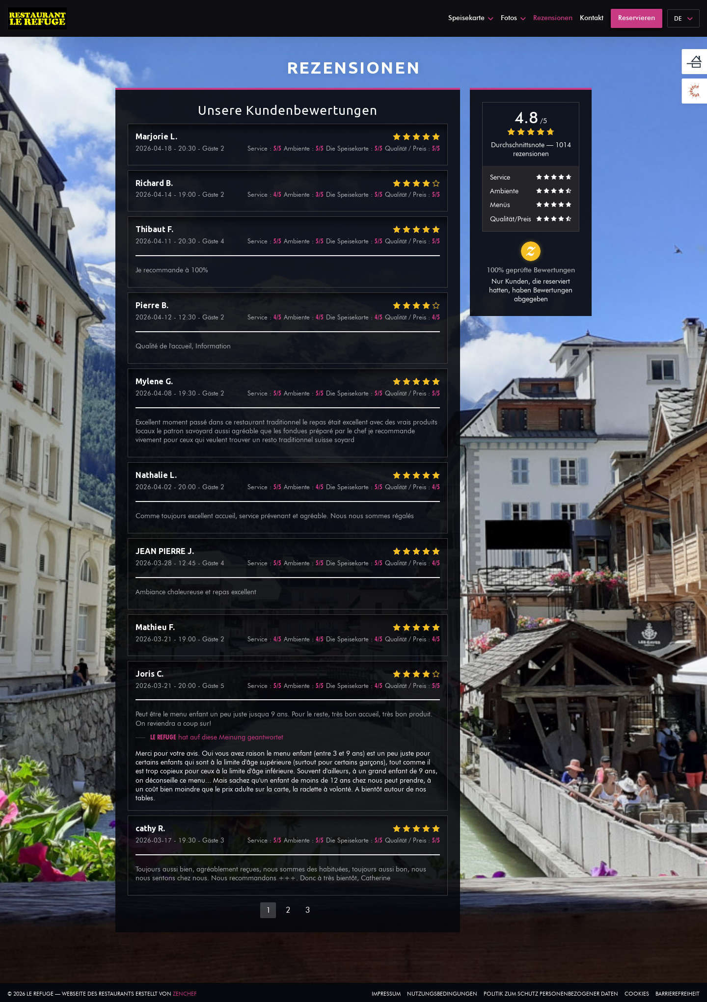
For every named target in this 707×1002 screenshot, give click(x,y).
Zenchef (185, 993)
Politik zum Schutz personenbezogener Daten (551, 993)
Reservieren (636, 18)
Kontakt (591, 18)
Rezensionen (552, 18)
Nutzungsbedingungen (442, 993)
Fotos (513, 18)
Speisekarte (470, 18)
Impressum (386, 993)
